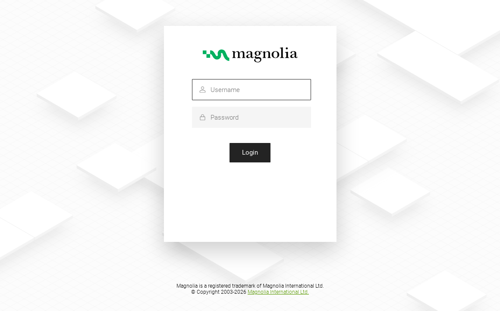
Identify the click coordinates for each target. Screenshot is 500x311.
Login (250, 152)
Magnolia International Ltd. (278, 292)
